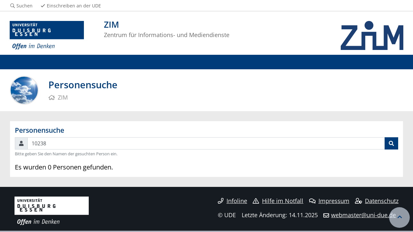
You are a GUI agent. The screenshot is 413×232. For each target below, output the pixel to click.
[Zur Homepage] (47, 35)
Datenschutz (376, 201)
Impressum (329, 201)
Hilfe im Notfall (278, 201)
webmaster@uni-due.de (363, 215)
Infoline (232, 201)
